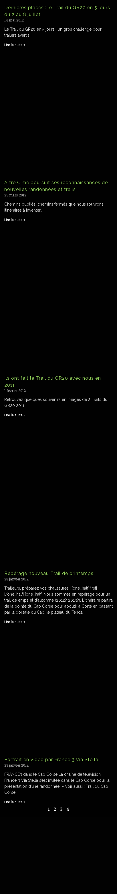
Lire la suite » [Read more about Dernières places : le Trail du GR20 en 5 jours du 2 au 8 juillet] (14, 45)
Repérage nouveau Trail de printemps (49, 573)
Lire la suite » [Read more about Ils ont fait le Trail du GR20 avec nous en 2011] (14, 415)
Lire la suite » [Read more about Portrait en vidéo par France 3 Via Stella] (14, 802)
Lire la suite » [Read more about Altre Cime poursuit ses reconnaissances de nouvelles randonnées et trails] (14, 220)
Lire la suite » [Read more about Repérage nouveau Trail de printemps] (14, 622)
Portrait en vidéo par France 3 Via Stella (51, 759)
